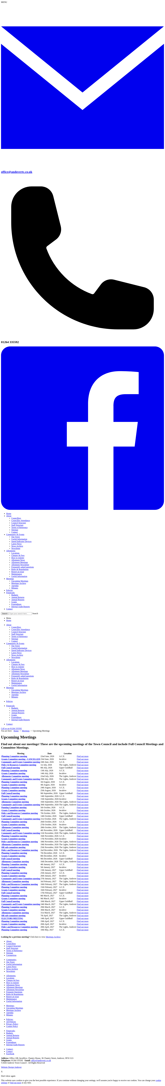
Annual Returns (17, 597)
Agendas (15, 586)
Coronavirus (11, 955)
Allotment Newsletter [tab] (20, 674)
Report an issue (17, 572)
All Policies (11, 1022)
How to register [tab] (17, 667)
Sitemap (14, 530)
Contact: (9, 1049)
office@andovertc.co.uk (41, 1060)
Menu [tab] (8, 618)
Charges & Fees (17, 555)
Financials (10, 593)
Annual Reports (17, 600)
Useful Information (19, 539)
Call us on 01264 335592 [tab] (11, 728)
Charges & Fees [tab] (17, 664)
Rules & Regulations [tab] (19, 678)
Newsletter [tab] (15, 657)
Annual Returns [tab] (17, 710)
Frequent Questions (14, 992)
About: (9, 941)
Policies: (9, 1019)
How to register (17, 558)
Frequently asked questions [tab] (22, 676)
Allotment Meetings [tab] (19, 671)
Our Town (15, 537)
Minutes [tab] (14, 697)
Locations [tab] (15, 662)
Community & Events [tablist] (15, 643)
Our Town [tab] (15, 646)
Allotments (10, 551)
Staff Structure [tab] (17, 634)
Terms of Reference (19, 527)
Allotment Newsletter (20, 565)
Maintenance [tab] (16, 683)
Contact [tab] (14, 641)
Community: (11, 960)
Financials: (10, 1031)
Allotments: (11, 976)
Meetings (10, 579)
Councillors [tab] (16, 627)
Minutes (14, 588)
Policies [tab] (9, 701)
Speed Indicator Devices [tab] (21, 650)
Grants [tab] (14, 715)
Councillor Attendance (20, 520)
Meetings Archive (18, 583)
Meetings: (10, 1006)
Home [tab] (8, 620)
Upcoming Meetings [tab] (19, 690)
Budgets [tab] (14, 708)
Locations (15, 553)
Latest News (16, 544)
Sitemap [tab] (14, 639)
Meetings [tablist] (10, 688)
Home (8, 513)
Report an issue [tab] (17, 681)
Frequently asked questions (22, 567)
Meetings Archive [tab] (18, 692)
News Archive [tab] (17, 655)
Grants (14, 602)
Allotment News (18, 560)
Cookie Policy (12, 1026)
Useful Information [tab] (19, 648)
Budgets (14, 595)
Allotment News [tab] (18, 669)
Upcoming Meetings (19, 581)
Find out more (83, 756)
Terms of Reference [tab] (19, 636)
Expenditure (16, 604)
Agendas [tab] (15, 695)
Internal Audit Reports (20, 607)
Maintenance (16, 574)
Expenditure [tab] (16, 717)
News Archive (17, 546)
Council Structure (18, 523)
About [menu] (8, 625)
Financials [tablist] (10, 706)
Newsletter (15, 548)
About (8, 516)
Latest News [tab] (16, 653)
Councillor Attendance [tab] (20, 629)
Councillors (16, 518)
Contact (14, 532)
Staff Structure (17, 525)
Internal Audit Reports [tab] (20, 720)
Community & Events (15, 534)
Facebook (10, 1054)
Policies (9, 590)
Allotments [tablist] (10, 660)
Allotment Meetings (19, 562)
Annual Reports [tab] (17, 713)
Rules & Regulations (19, 569)
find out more (15, 1083)
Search (35, 613)
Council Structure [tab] (18, 632)
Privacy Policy (12, 1024)
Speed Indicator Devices (21, 541)
